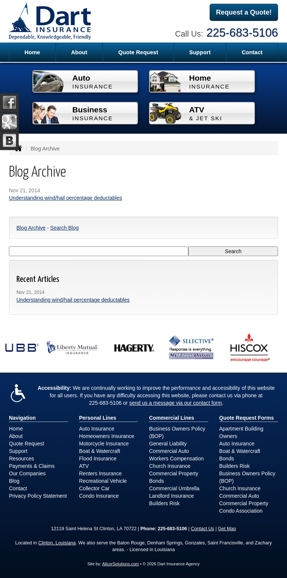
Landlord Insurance (171, 496)
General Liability (167, 444)
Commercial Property (173, 473)
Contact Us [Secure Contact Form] (202, 528)
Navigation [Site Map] (22, 418)
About (79, 52)
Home (32, 52)
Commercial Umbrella (174, 488)
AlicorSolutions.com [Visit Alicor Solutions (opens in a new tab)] (120, 564)
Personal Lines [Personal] (98, 418)
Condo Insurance (99, 496)
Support (18, 451)
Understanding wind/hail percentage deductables (65, 198)
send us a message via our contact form (175, 403)
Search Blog (64, 228)
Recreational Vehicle (103, 481)
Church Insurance (170, 466)
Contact (252, 52)
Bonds (156, 481)
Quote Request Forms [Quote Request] (246, 418)
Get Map (227, 528)
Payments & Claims (32, 466)
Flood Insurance (98, 459)
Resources (21, 459)
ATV (84, 466)
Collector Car (94, 488)
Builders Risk (164, 503)
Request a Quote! (244, 12)
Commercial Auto (169, 451)
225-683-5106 (242, 32)
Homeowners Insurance (107, 436)
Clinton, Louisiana (56, 543)
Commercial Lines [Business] (171, 418)
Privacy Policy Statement (38, 496)
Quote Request (26, 444)
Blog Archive (31, 228)
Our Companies (27, 473)
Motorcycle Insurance (104, 444)
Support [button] (200, 52)
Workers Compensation (176, 459)
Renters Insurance (100, 473)
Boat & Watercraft (99, 451)
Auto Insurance (96, 429)
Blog (14, 481)
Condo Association (241, 511)
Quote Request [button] (138, 52)
